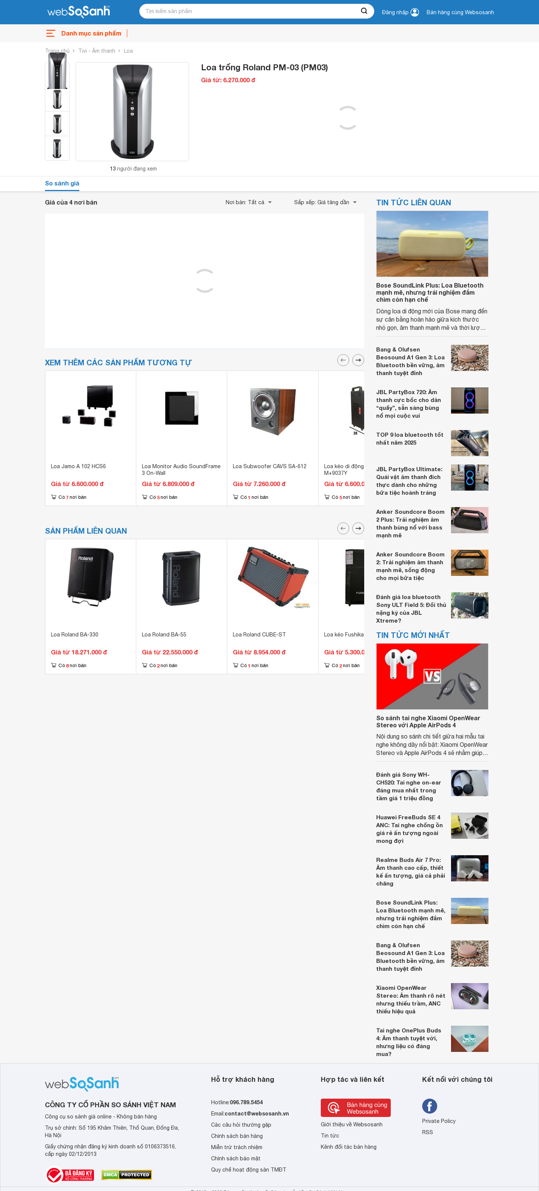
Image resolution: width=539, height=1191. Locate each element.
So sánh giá (62, 183)
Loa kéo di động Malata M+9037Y (353, 469)
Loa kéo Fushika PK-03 (352, 635)
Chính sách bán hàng (237, 1136)
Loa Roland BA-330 (74, 635)
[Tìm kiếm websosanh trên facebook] (429, 1106)
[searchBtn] (364, 11)
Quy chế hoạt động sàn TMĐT (248, 1170)
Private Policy (439, 1121)
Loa (128, 51)
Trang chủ (57, 51)
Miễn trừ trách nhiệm (236, 1147)
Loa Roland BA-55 (164, 635)
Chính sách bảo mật (236, 1158)
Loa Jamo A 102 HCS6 (78, 466)
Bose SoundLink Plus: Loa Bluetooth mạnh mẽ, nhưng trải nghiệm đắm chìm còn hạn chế (430, 292)
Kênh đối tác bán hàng (349, 1147)
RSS (427, 1132)
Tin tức (330, 1136)
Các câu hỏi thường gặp (241, 1125)
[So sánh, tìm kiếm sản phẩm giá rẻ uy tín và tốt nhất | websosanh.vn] (78, 12)
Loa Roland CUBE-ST (259, 635)
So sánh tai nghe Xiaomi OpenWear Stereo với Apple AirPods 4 (428, 721)
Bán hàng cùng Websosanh (460, 12)
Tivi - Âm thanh (96, 51)
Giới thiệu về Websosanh (352, 1124)
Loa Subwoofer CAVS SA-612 (270, 466)
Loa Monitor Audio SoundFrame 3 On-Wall (181, 469)
